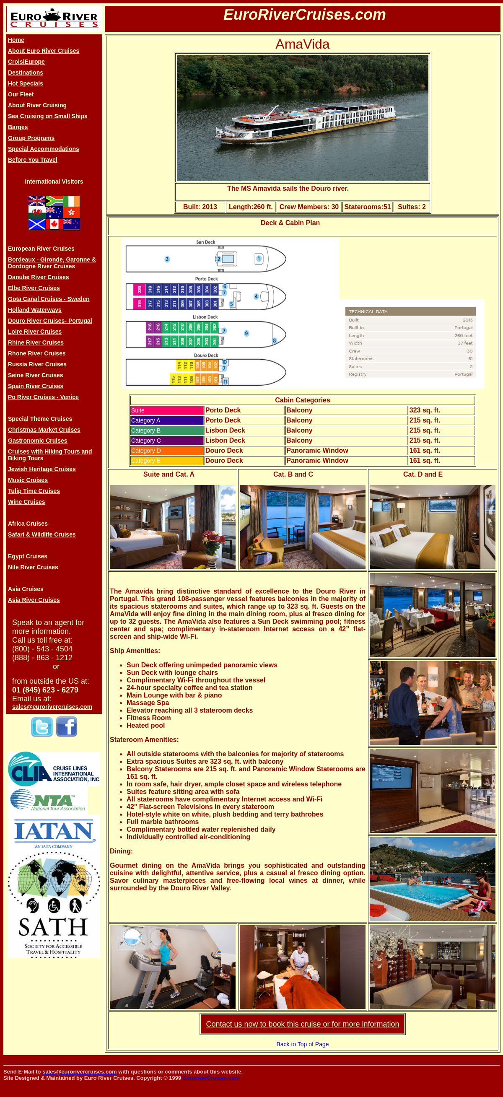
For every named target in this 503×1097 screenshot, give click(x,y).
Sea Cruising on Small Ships (48, 116)
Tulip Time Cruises (34, 491)
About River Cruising (37, 105)
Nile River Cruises (33, 567)
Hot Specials (25, 83)
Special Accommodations (43, 148)
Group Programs (31, 138)
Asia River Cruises (34, 599)
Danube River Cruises (38, 277)
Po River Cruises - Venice (43, 397)
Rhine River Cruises (36, 342)
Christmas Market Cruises (44, 429)
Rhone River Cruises (37, 353)
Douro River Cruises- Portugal (50, 320)
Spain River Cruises (35, 386)
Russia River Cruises (37, 364)
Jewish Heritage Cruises (42, 469)
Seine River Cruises (35, 375)
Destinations (25, 72)
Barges (18, 127)
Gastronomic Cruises (37, 440)
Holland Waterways (35, 309)
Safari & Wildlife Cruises (42, 534)
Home (16, 39)
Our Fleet (21, 94)
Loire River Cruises (35, 331)
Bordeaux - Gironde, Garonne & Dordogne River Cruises (52, 263)
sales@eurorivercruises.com (52, 706)
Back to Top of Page (302, 1044)
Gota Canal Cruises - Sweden (49, 299)
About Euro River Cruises (43, 50)
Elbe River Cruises (34, 288)
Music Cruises (28, 480)
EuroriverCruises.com (211, 1078)
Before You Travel (32, 159)
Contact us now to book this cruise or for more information (302, 1024)
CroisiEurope (26, 61)
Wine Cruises (26, 501)
